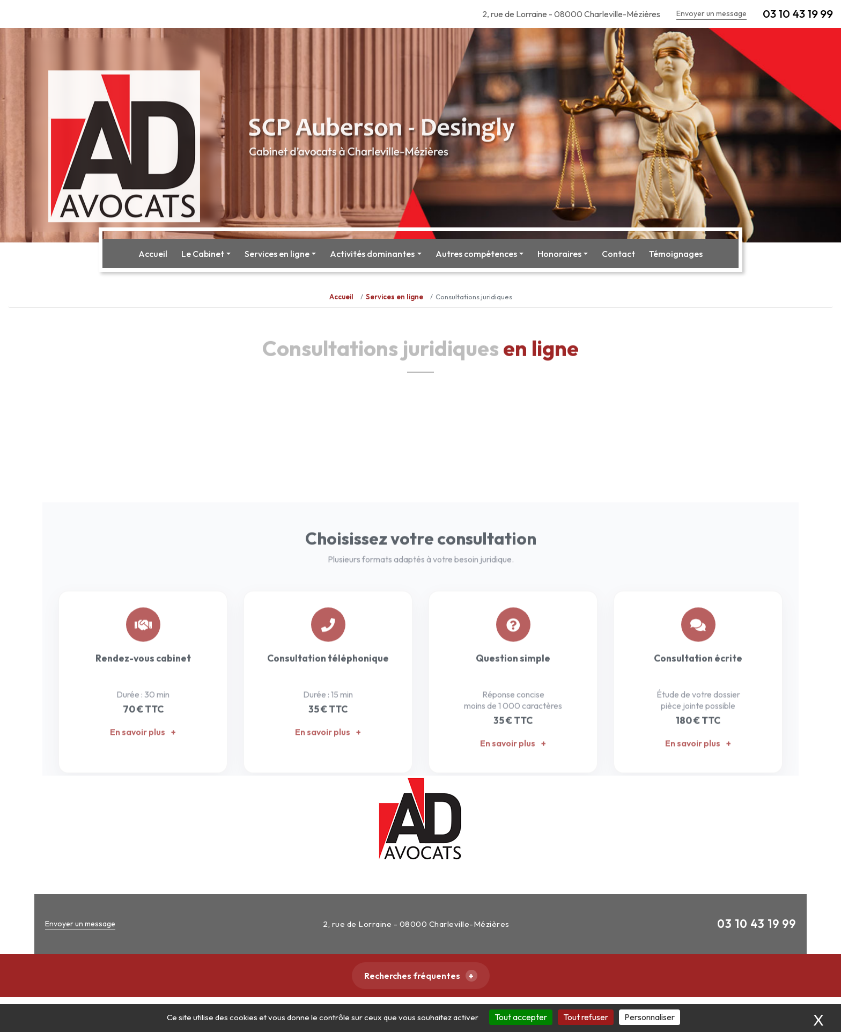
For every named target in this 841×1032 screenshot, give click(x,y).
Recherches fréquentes (412, 975)
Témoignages (676, 253)
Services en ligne (277, 253)
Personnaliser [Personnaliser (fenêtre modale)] (649, 1017)
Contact (618, 253)
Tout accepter (521, 1017)
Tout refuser (585, 1017)
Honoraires (559, 253)
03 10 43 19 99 (798, 13)
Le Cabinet (202, 253)
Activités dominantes (372, 253)
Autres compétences (476, 253)
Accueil (152, 253)
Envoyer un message (711, 13)
